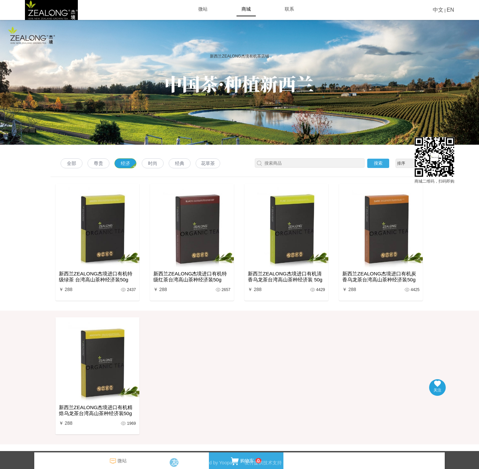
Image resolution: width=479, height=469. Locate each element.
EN (450, 10)
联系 (289, 9)
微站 (203, 9)
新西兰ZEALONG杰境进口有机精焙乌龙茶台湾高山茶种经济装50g (96, 410)
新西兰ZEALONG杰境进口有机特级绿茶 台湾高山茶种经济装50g (96, 276)
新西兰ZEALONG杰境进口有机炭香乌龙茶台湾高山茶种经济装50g (379, 276)
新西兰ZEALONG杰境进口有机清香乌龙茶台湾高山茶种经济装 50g (285, 276)
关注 (437, 386)
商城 (246, 9)
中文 (438, 10)
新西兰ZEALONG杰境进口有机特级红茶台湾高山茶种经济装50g (190, 276)
